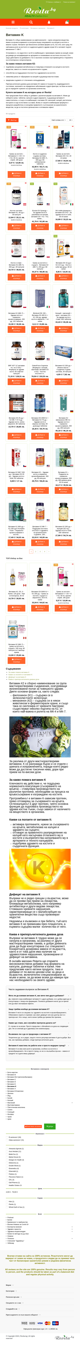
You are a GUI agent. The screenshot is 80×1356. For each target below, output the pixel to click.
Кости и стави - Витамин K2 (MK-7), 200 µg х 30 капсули (16, 265)
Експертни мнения (14, 1227)
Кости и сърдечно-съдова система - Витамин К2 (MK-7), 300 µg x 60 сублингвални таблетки (40, 159)
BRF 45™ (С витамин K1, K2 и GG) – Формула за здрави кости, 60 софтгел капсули (16, 369)
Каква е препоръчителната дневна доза (23, 679)
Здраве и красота (14, 1229)
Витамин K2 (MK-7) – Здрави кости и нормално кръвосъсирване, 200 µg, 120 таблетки (16, 317)
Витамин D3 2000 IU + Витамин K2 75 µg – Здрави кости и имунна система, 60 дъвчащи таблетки (40, 422)
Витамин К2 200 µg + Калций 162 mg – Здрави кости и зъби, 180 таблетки (63, 530)
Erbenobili (13, 1171)
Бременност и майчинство (17, 1222)
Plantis (12, 1204)
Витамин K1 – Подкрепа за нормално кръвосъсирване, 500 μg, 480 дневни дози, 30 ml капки (63, 477)
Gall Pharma (14, 1182)
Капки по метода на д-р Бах (18, 1234)
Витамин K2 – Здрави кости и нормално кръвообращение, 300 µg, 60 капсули (40, 475)
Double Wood (15, 1166)
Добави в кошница (16, 174)
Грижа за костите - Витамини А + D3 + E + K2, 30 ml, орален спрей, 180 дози (16, 157)
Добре (50, 1126)
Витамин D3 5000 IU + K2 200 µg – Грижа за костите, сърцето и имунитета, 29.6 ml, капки (40, 596)
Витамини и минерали (40, 1069)
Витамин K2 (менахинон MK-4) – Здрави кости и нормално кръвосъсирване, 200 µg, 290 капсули (63, 423)
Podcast (10, 1217)
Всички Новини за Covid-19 (17, 1224)
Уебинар (10, 1243)
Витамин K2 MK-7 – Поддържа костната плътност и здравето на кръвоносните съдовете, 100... (40, 530)
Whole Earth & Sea (16, 1207)
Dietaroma (13, 1163)
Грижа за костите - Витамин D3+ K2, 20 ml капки (63, 156)
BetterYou (13, 1154)
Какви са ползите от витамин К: (20, 675)
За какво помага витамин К (18, 672)
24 (71, 120)
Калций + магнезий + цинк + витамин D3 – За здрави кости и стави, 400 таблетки (63, 316)
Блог (40, 1214)
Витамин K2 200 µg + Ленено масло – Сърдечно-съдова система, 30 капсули (63, 369)
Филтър (12, 120)
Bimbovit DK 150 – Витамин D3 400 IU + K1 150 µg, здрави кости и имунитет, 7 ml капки (39, 317)
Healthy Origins (15, 1185)
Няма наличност (16, 1140)
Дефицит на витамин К (17, 677)
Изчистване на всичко (33, 1126)
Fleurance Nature (16, 1177)
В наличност (15, 1137)
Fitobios (13, 1174)
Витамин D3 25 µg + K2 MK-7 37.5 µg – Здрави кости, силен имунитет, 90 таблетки (16, 421)
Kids (11, 1201)
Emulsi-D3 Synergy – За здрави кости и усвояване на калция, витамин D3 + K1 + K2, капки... (40, 215)
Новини (10, 1236)
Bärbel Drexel (15, 1157)
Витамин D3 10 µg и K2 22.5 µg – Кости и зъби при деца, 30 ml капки (63, 266)
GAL (11, 1180)
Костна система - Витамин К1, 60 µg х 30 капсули (16, 213)
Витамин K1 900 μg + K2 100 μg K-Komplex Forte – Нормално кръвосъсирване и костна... (16, 530)
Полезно (10, 1238)
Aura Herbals (15, 1151)
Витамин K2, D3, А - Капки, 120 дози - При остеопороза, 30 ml (16, 594)
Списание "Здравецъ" (15, 1241)
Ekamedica (14, 1168)
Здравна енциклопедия (16, 1231)
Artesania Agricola (16, 1149)
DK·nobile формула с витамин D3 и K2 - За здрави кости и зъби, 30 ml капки (63, 214)
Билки (9, 1220)
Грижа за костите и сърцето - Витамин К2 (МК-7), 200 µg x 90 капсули (40, 266)
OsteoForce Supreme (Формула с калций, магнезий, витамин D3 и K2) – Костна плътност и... (40, 369)
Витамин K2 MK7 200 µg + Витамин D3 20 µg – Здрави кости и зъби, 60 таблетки (16, 475)
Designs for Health (16, 1160)
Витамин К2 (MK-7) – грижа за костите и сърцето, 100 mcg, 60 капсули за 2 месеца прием (16, 648)
